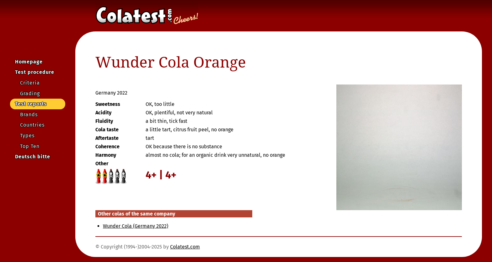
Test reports (31, 104)
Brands (29, 114)
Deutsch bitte (32, 157)
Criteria (30, 83)
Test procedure (34, 72)
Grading (30, 93)
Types (27, 136)
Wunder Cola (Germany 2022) (135, 226)
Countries (32, 125)
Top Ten (30, 146)
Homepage (29, 62)
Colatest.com (185, 247)
